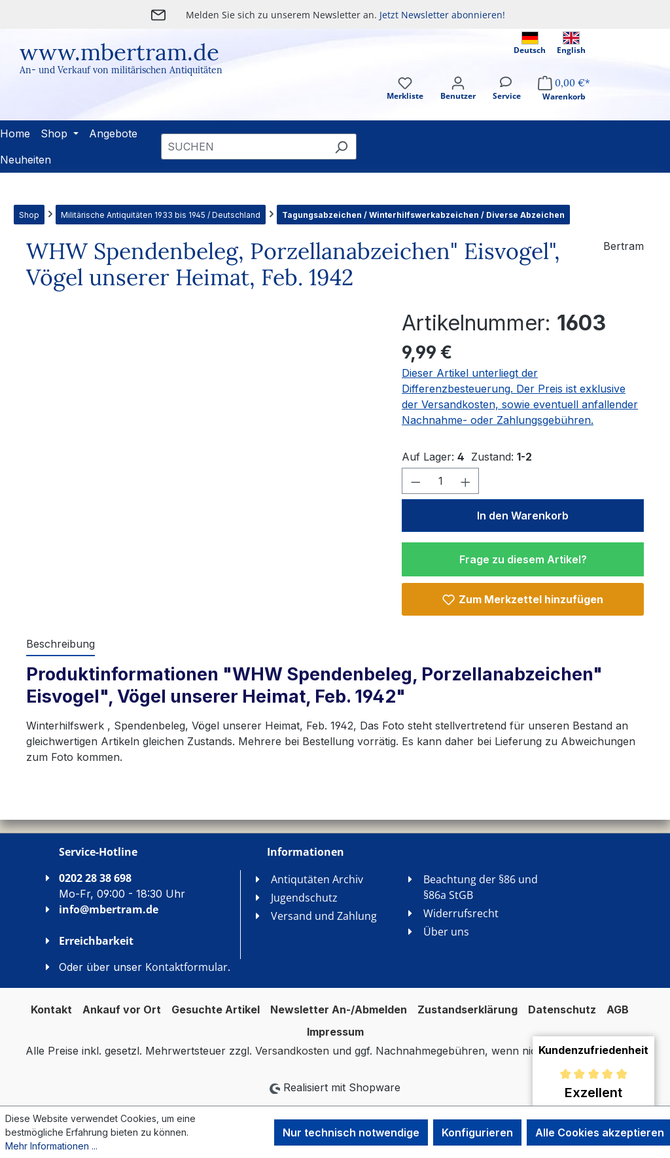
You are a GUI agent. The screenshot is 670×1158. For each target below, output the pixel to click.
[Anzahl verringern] (415, 481)
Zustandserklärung (467, 1009)
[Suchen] (341, 146)
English (571, 43)
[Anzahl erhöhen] (466, 481)
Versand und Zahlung (324, 916)
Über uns (446, 931)
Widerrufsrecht (461, 913)
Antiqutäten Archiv (317, 879)
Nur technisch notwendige (351, 1132)
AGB (618, 1009)
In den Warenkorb (523, 515)
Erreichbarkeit (96, 941)
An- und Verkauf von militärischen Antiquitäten (121, 70)
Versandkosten (292, 1050)
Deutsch (530, 43)
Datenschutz (562, 1009)
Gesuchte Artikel (215, 1009)
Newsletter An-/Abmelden (338, 1009)
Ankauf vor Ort (121, 1009)
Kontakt (51, 1009)
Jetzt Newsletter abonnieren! (442, 15)
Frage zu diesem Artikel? (523, 559)
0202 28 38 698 (95, 878)
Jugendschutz (304, 897)
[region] (201, 448)
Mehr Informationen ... (51, 1145)
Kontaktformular (186, 967)
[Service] (506, 99)
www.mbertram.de (119, 52)
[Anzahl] (441, 481)
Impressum (335, 1031)
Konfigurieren (477, 1132)
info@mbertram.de (108, 909)
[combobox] (243, 146)
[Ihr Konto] (458, 99)
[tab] (60, 644)
